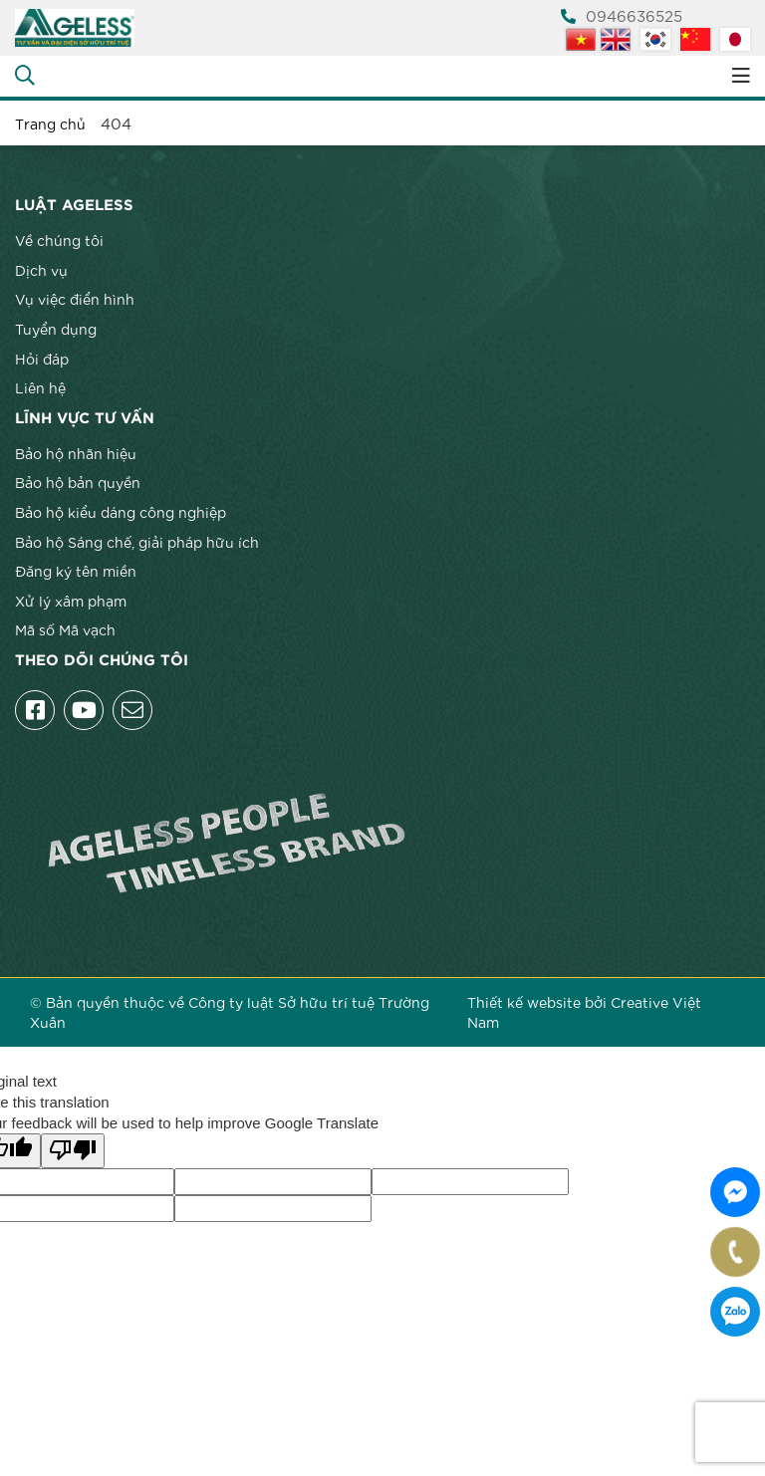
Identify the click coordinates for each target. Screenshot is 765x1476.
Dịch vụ (41, 270)
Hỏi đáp (42, 359)
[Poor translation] (73, 1150)
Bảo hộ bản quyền (77, 482)
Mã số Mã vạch (65, 629)
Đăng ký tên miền (75, 571)
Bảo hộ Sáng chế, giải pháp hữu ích (137, 542)
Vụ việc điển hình (74, 299)
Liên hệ (40, 387)
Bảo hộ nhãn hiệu (75, 453)
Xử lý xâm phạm (71, 601)
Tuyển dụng (56, 329)
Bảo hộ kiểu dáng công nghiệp (120, 512)
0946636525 (621, 15)
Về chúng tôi (59, 240)
